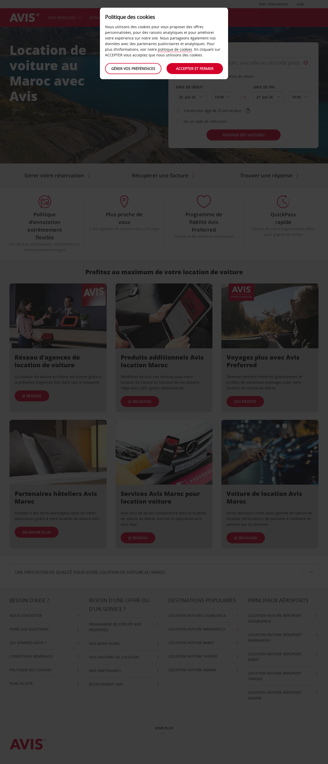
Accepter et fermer (194, 68)
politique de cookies (175, 49)
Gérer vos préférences (133, 68)
